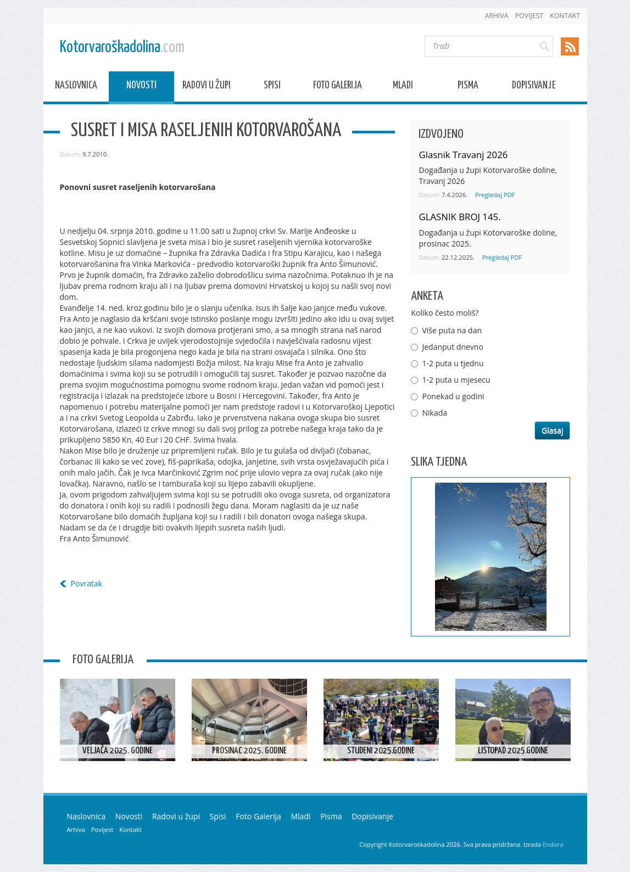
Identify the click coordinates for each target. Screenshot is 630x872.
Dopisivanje (533, 87)
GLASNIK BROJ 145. (459, 216)
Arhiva (497, 15)
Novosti (141, 87)
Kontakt (565, 15)
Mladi (403, 87)
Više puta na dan (452, 330)
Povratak (86, 583)
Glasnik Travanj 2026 (463, 154)
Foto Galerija (337, 87)
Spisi (272, 87)
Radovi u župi (206, 87)
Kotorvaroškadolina (122, 47)
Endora (553, 844)
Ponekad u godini (453, 396)
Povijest (529, 15)
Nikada (434, 412)
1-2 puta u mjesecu (456, 379)
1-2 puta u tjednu (452, 363)
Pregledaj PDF (495, 195)
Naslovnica (76, 87)
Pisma (468, 87)
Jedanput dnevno (452, 347)
